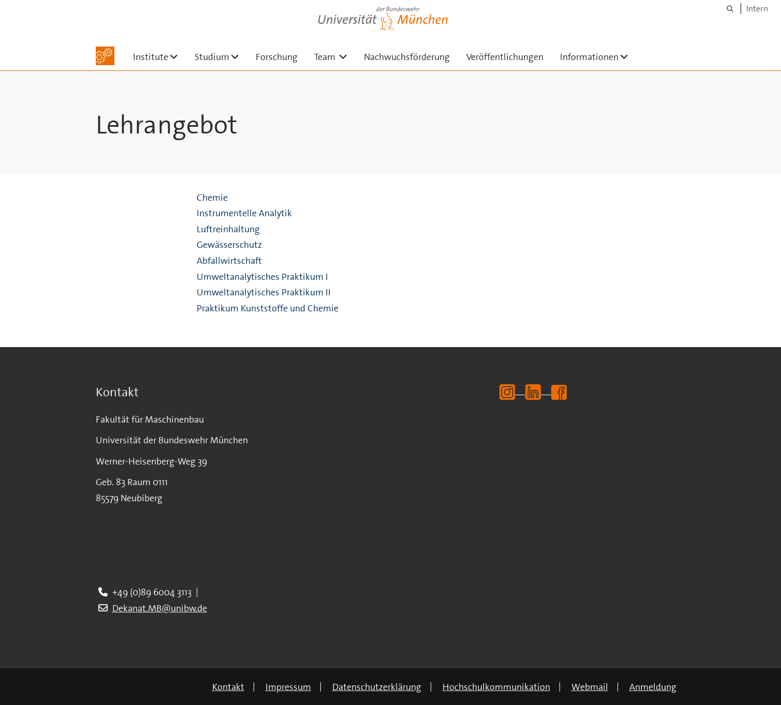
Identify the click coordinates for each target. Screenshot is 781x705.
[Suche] (730, 8)
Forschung (277, 57)
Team (335, 56)
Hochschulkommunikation (496, 687)
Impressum (288, 687)
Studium (221, 56)
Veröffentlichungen (504, 57)
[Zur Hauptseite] (105, 56)
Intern (757, 8)
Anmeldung (652, 687)
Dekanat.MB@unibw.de (159, 608)
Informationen (598, 56)
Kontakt (228, 687)
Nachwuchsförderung (407, 57)
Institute (159, 56)
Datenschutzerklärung (376, 687)
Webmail (589, 687)
